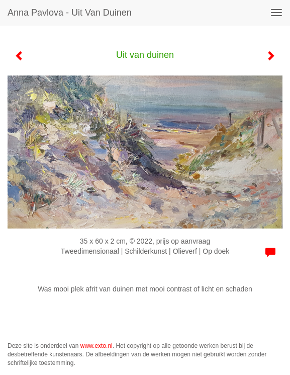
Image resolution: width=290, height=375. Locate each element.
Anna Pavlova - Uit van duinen (70, 13)
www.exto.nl (96, 345)
